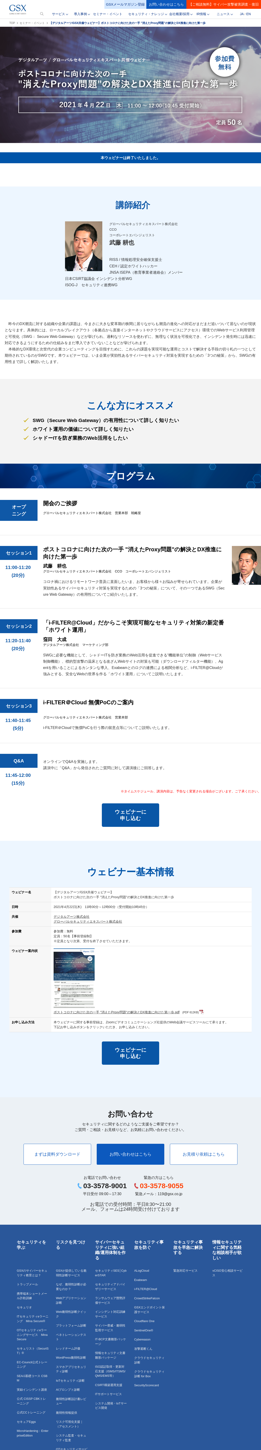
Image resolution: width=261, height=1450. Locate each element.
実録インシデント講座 (32, 1389)
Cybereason (142, 1339)
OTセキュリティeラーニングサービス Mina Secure (32, 1334)
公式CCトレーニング (31, 1412)
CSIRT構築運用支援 (108, 1385)
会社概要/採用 (179, 14)
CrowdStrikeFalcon (147, 1298)
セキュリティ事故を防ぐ (149, 1245)
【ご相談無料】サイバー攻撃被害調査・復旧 (224, 4)
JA (242, 14)
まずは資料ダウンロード (57, 1154)
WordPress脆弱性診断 (71, 1357)
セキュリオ (24, 1307)
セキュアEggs (26, 1421)
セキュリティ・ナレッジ (146, 14)
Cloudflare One (144, 1321)
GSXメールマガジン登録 (125, 4)
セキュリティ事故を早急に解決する (188, 1247)
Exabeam (140, 1280)
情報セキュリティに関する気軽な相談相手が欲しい (227, 1250)
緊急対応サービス (185, 1270)
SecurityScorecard (146, 1385)
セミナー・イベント (107, 14)
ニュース (223, 14)
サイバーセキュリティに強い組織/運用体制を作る (110, 1250)
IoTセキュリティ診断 (70, 1380)
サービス (58, 14)
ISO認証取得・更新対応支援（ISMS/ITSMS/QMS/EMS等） (110, 1371)
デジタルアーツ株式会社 (71, 916)
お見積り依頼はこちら (204, 1154)
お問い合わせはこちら (166, 4)
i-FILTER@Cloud (145, 1289)
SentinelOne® (143, 1330)
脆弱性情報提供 (66, 1412)
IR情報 (201, 14)
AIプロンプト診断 (68, 1389)
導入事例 (80, 14)
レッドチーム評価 (68, 1348)
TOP (12, 23)
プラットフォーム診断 (71, 1325)
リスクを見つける (70, 1245)
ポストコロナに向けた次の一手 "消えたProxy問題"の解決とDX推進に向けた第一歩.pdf (116, 1012)
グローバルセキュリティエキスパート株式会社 (88, 921)
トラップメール (27, 1284)
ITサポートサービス (108, 1394)
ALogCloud (141, 1270)
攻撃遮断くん (143, 1348)
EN (248, 14)
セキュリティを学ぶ (31, 1245)
